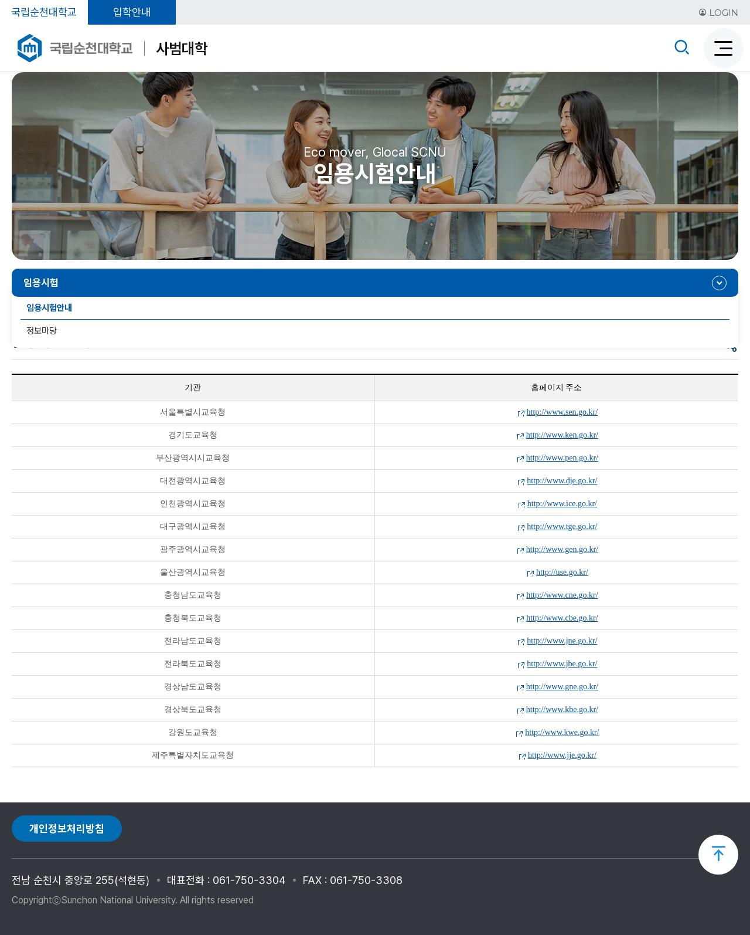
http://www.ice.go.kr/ (562, 503)
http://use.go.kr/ (562, 572)
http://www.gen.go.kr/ (562, 549)
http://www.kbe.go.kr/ (562, 709)
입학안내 (132, 12)
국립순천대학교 (44, 12)
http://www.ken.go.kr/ (562, 435)
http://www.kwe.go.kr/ (562, 732)
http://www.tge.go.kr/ (562, 526)
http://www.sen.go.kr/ (562, 412)
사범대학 (181, 48)
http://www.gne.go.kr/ (562, 686)
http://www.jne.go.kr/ (562, 640)
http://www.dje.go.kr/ (562, 480)
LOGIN (718, 12)
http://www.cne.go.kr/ (562, 595)
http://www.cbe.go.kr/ (562, 618)
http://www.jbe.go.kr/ (562, 663)
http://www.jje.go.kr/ (562, 755)
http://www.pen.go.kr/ (562, 457)
